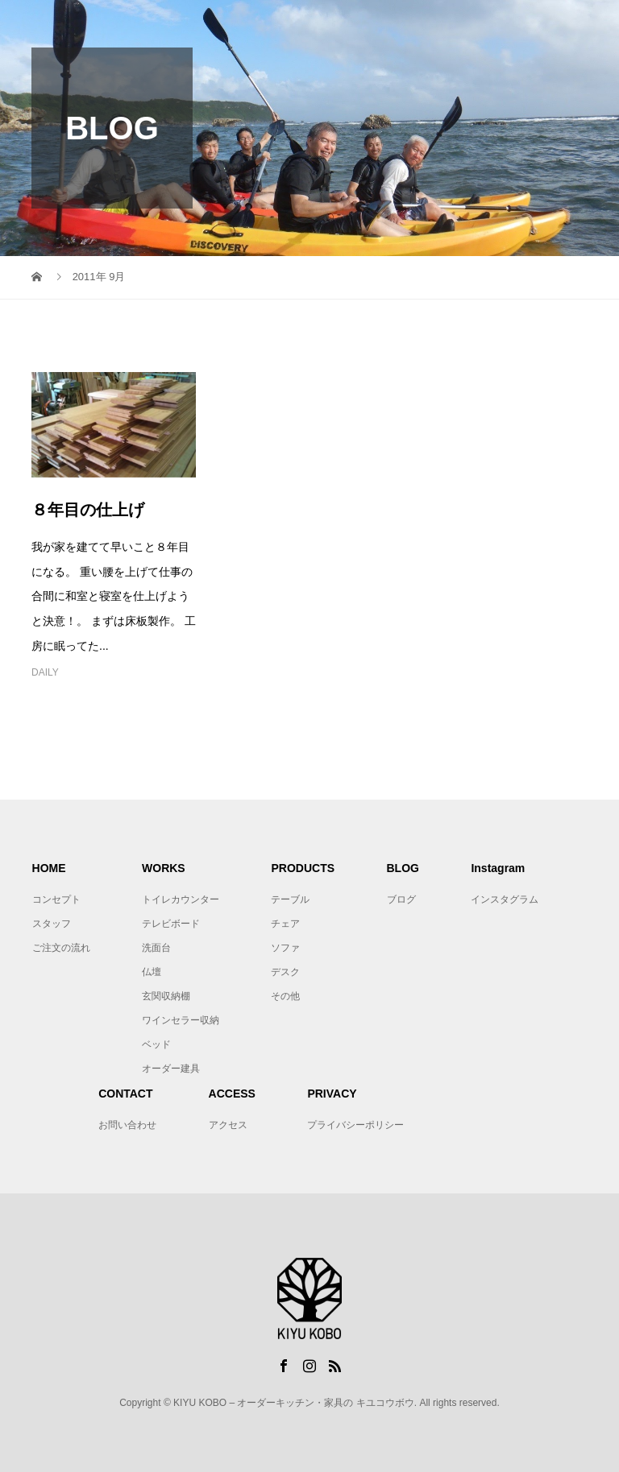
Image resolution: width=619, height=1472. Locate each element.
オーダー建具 (171, 1068)
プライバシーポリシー (355, 1125)
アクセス (228, 1125)
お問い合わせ (127, 1125)
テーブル (290, 899)
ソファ (285, 947)
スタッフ (51, 923)
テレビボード (171, 923)
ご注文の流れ (61, 947)
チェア (285, 923)
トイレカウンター (180, 899)
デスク (285, 972)
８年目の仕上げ (87, 510)
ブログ (401, 899)
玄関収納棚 (166, 996)
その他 (285, 996)
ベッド (156, 1044)
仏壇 (151, 972)
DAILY (45, 672)
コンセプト (56, 899)
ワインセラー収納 (180, 1020)
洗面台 (156, 947)
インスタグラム (504, 899)
